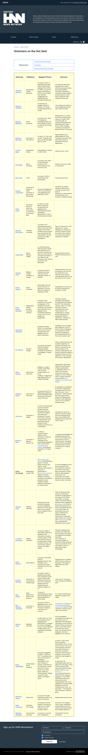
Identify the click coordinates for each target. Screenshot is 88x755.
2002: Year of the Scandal (43, 61)
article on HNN (61, 504)
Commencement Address (43, 446)
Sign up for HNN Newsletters (33, 751)
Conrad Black (17, 151)
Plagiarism (38, 65)
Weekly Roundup (49, 737)
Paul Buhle (19, 165)
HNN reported (63, 519)
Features (13, 37)
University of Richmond (80, 2)
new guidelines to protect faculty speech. (63, 379)
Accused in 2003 (45, 473)
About (54, 37)
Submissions (74, 37)
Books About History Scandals (44, 68)
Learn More (62, 741)
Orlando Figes (18, 273)
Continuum (47, 735)
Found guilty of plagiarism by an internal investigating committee (64, 605)
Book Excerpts (33, 37)
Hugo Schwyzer (18, 706)
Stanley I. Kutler (18, 394)
